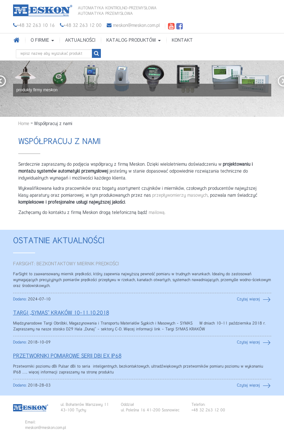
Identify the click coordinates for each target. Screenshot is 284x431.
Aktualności (80, 40)
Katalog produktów (133, 40)
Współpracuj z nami (59, 141)
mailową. (157, 212)
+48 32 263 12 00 (83, 25)
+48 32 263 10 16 (36, 25)
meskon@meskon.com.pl (133, 25)
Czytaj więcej (248, 299)
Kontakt (182, 40)
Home (23, 123)
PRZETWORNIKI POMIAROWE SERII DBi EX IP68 (67, 356)
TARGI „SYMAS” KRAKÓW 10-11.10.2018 (61, 313)
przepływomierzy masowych (180, 195)
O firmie (42, 40)
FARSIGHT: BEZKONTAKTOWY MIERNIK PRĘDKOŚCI (66, 263)
